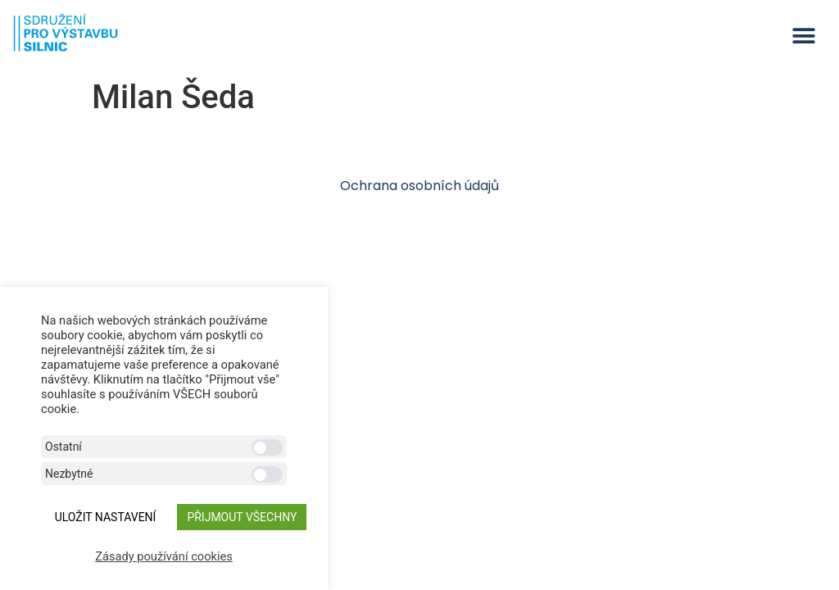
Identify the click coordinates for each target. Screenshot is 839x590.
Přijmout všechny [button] (242, 517)
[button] (804, 35)
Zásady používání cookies (164, 556)
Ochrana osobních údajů (419, 185)
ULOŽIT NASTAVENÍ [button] (105, 517)
